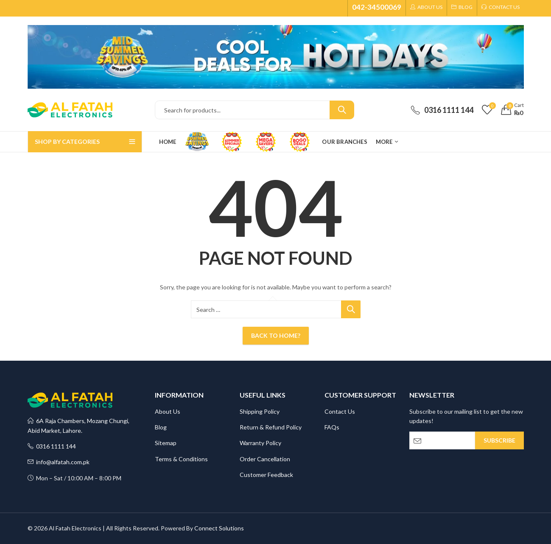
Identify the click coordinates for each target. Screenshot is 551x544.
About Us (167, 411)
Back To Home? (275, 335)
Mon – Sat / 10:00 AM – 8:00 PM (74, 478)
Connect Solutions (219, 528)
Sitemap (165, 442)
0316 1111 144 (52, 446)
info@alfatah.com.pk (59, 461)
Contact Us (339, 411)
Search (342, 110)
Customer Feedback (266, 474)
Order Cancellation (265, 459)
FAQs (331, 427)
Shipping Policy (260, 411)
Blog (161, 427)
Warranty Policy (260, 442)
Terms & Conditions (181, 459)
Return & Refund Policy (271, 427)
